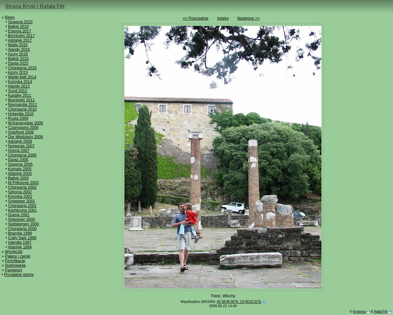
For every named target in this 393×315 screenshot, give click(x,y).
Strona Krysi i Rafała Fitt (35, 6)
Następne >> (248, 18)
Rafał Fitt (380, 311)
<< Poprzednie (195, 18)
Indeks (223, 18)
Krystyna (359, 311)
